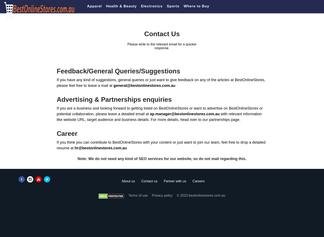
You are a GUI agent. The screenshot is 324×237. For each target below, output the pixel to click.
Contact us (149, 181)
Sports (173, 6)
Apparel (94, 6)
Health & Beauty (121, 6)
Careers (198, 181)
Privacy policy (162, 195)
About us (128, 181)
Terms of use (138, 195)
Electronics (152, 6)
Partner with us (175, 181)
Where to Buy (196, 6)
